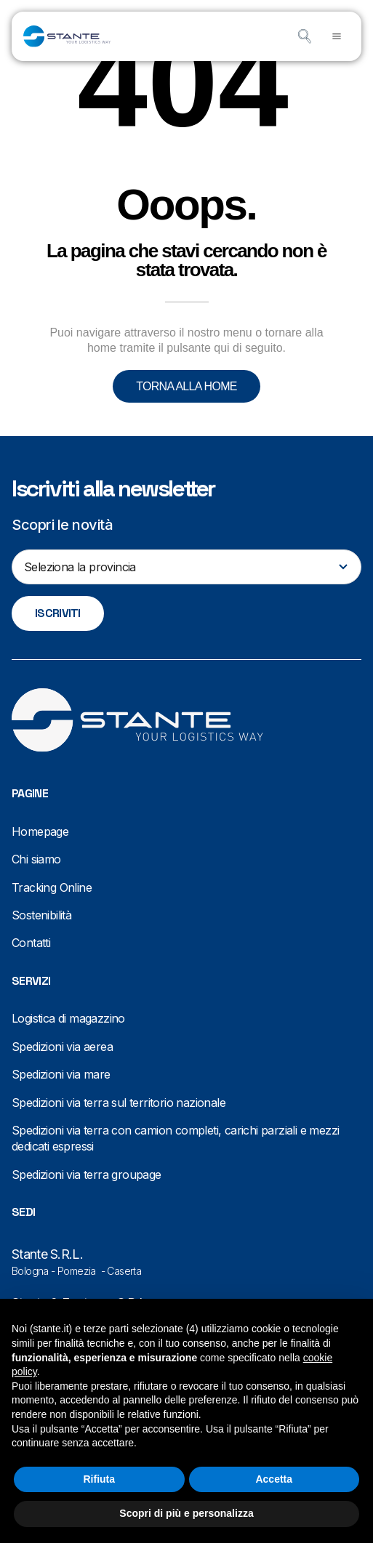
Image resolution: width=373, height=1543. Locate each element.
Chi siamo (36, 859)
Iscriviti (58, 613)
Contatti (31, 942)
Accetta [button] (273, 1479)
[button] (337, 36)
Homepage (40, 831)
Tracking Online (52, 887)
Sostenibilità (41, 915)
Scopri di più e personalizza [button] (186, 1513)
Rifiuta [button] (99, 1479)
